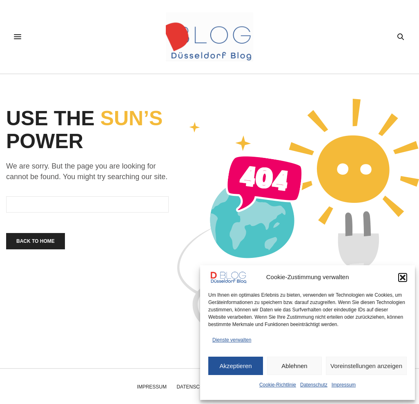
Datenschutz (314, 385)
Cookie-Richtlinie (277, 385)
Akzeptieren (235, 365)
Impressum (344, 385)
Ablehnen (294, 365)
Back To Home (35, 241)
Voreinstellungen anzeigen (366, 365)
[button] (403, 277)
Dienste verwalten (231, 340)
